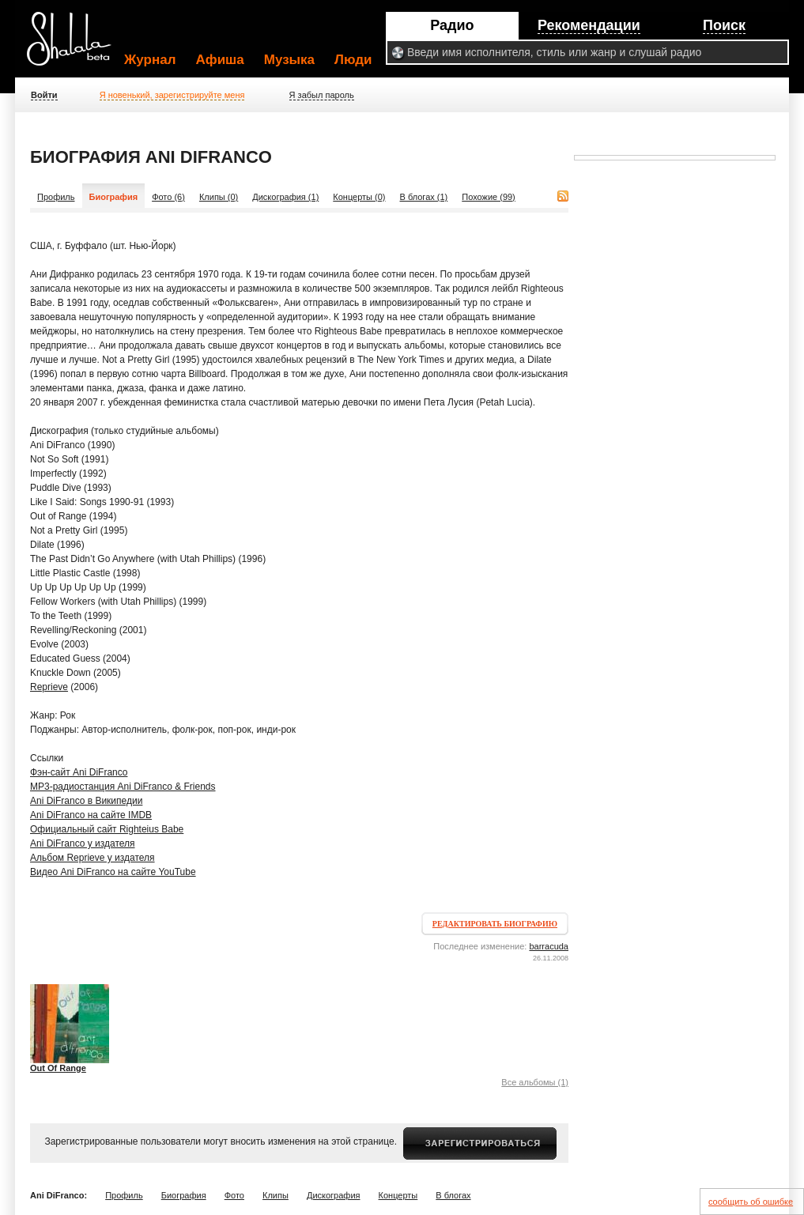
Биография (183, 1195)
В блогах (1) (424, 197)
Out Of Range (58, 1068)
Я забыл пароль (321, 95)
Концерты (398, 1195)
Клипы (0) (218, 197)
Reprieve (49, 686)
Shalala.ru (76, 45)
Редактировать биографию (494, 923)
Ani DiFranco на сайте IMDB (91, 815)
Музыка (289, 59)
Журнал (150, 59)
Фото (234, 1195)
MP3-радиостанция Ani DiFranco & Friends (123, 786)
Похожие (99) (488, 197)
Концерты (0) (359, 197)
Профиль (56, 197)
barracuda (548, 946)
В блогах (453, 1195)
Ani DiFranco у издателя (82, 843)
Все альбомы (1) (534, 1082)
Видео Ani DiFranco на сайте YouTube (113, 871)
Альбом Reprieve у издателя (92, 857)
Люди (353, 59)
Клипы (275, 1195)
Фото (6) (168, 197)
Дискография (333, 1195)
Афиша (220, 59)
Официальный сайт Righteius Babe (106, 829)
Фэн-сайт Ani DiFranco (78, 772)
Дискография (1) (285, 197)
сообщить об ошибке (750, 1201)
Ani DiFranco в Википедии (86, 800)
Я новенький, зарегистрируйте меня (172, 95)
